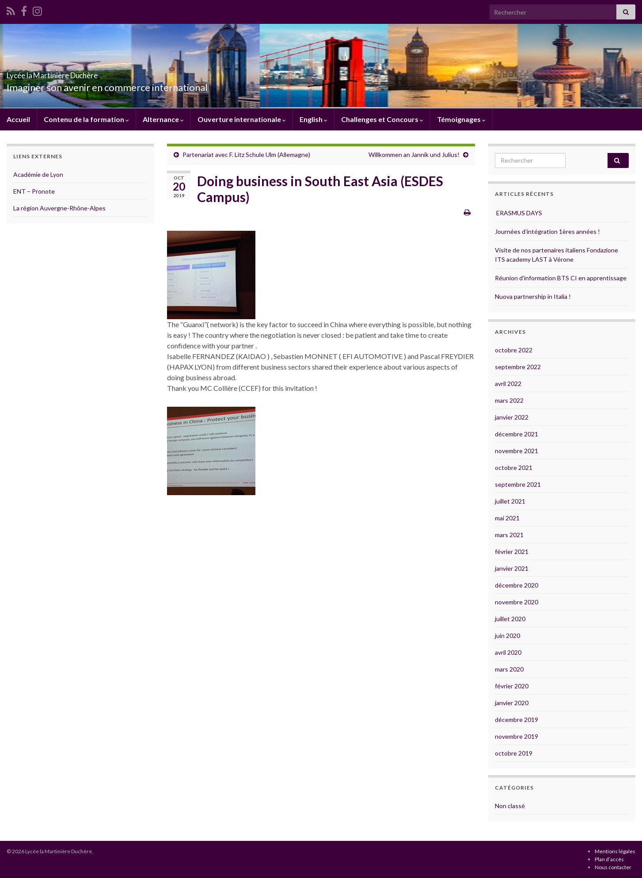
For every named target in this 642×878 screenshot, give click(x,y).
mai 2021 (507, 518)
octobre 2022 (513, 350)
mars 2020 (509, 669)
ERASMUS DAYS (518, 213)
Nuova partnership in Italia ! (533, 296)
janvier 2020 (511, 702)
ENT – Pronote (34, 191)
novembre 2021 (516, 450)
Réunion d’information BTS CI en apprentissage (561, 278)
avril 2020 (508, 652)
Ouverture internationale (242, 119)
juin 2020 (507, 635)
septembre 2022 (518, 366)
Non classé (510, 805)
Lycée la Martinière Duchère (87, 72)
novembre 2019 (516, 736)
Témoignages (461, 119)
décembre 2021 (516, 434)
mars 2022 (509, 400)
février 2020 (511, 686)
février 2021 (511, 551)
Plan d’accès (609, 859)
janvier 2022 (511, 417)
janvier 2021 (511, 568)
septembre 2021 (518, 484)
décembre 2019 (516, 719)
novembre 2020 (516, 602)
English (313, 119)
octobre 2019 (513, 753)
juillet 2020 (510, 618)
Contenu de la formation (86, 119)
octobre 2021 (513, 467)
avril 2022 (508, 383)
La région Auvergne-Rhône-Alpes (59, 208)
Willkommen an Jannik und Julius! (414, 154)
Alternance (163, 119)
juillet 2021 (510, 501)
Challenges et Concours (382, 119)
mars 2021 (509, 534)
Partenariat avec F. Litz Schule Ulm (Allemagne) (246, 154)
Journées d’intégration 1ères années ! (547, 231)
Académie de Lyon (38, 174)
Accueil (18, 119)
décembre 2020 (516, 585)
